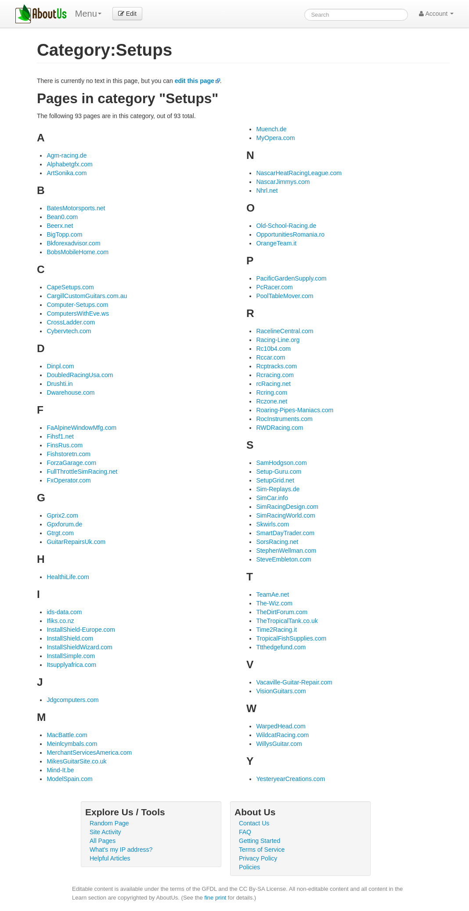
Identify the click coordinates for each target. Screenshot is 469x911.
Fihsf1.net (60, 436)
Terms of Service (262, 849)
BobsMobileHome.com (77, 252)
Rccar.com (270, 357)
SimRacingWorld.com (285, 515)
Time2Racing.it (276, 629)
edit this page (194, 80)
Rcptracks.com (276, 366)
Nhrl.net (267, 190)
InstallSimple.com (71, 655)
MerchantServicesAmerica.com (89, 752)
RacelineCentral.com (284, 331)
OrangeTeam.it (276, 243)
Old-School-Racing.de (286, 225)
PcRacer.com (274, 287)
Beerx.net (60, 225)
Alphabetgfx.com (69, 164)
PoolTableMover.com (284, 295)
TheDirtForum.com (281, 612)
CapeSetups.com (70, 287)
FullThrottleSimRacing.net (82, 471)
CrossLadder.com (71, 322)
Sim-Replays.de (277, 489)
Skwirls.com (272, 524)
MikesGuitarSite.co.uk (76, 761)
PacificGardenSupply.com (291, 278)
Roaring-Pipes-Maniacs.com (294, 410)
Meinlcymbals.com (72, 743)
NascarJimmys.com (283, 181)
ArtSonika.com (67, 172)
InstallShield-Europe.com (81, 629)
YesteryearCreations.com (290, 778)
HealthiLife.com (68, 576)
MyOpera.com (275, 137)
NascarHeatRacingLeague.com (299, 172)
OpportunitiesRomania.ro (290, 234)
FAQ (245, 831)
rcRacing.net (273, 383)
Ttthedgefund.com (281, 647)
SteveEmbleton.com (283, 559)
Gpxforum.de (64, 524)
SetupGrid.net (275, 480)
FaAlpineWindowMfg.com (81, 427)
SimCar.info (272, 497)
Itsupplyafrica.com (71, 664)
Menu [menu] (88, 13)
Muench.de (271, 129)
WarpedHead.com (280, 726)
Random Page (109, 823)
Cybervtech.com (69, 331)
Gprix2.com (62, 515)
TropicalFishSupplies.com (291, 638)
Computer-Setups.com (77, 304)
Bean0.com (62, 216)
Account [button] (436, 13)
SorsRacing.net (277, 541)
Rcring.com (271, 392)
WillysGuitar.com (279, 743)
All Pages (102, 840)
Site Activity (105, 831)
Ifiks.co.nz (60, 620)
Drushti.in (59, 383)
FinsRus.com (65, 445)
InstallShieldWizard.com (79, 647)
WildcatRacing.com (282, 734)
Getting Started (259, 840)
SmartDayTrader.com (285, 533)
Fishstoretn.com (68, 453)
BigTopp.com (64, 234)
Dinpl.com (60, 366)
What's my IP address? (121, 849)
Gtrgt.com (60, 533)
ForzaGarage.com (71, 462)
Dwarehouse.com (70, 392)
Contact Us (254, 823)
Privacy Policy (258, 858)
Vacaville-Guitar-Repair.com (294, 682)
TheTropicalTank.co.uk (286, 620)
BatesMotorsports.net (76, 208)
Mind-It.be (60, 770)
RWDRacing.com (279, 427)
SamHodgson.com (281, 462)
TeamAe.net (272, 594)
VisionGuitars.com (281, 691)
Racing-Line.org (277, 339)
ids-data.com (64, 612)
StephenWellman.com (286, 550)
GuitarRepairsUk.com (76, 541)
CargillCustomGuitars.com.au (87, 295)
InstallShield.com (70, 638)
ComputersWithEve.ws (78, 313)
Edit (127, 13)
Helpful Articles (110, 858)
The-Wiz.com (274, 603)
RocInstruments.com (284, 418)
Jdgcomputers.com (72, 699)
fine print (215, 897)
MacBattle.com (67, 734)
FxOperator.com (68, 480)
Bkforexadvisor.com (73, 243)
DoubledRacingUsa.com (80, 374)
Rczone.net (271, 401)
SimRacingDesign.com (287, 506)
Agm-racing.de (67, 155)
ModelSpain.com (69, 778)
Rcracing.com (275, 374)
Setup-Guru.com (278, 471)
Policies (249, 867)
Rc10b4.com (273, 348)
